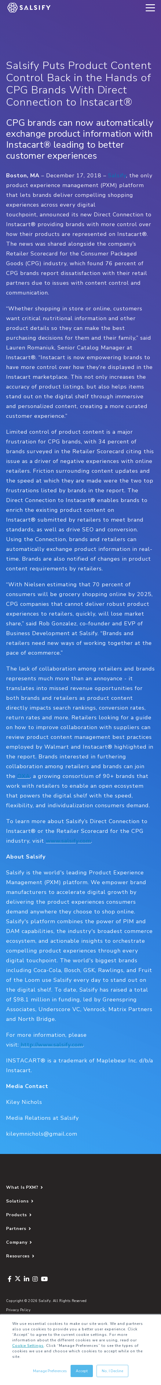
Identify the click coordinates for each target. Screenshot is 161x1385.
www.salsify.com (68, 840)
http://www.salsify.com (52, 1044)
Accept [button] (82, 1371)
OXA (23, 776)
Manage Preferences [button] (50, 1371)
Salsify (117, 175)
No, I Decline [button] (112, 1371)
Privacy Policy (18, 1310)
